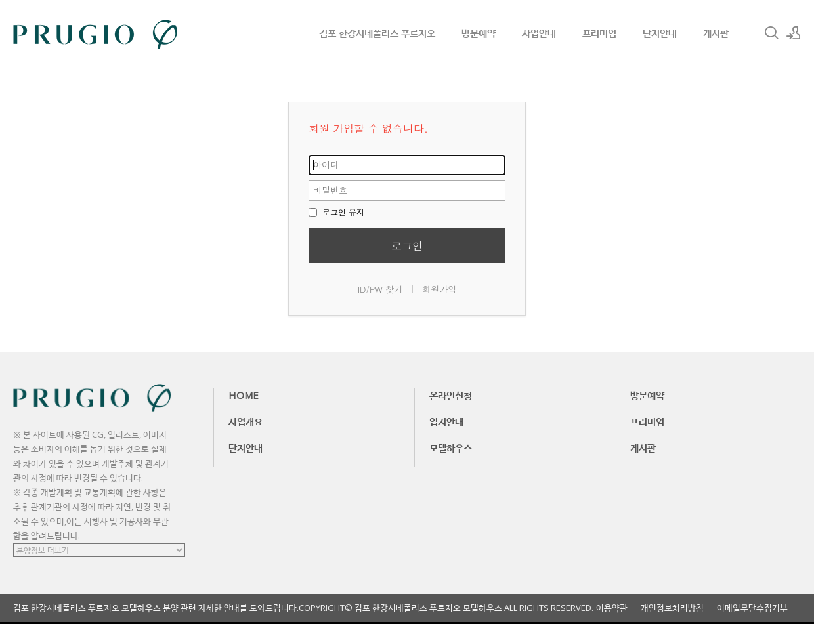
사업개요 (245, 421)
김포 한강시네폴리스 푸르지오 (377, 32)
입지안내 (446, 421)
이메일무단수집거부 (752, 608)
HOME (243, 395)
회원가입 (439, 289)
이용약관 (612, 608)
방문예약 (478, 32)
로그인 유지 (336, 211)
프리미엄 (599, 32)
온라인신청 (450, 395)
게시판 (716, 32)
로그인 (407, 245)
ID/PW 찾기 (380, 289)
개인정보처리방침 (672, 608)
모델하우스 (450, 447)
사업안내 (539, 32)
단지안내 (660, 32)
